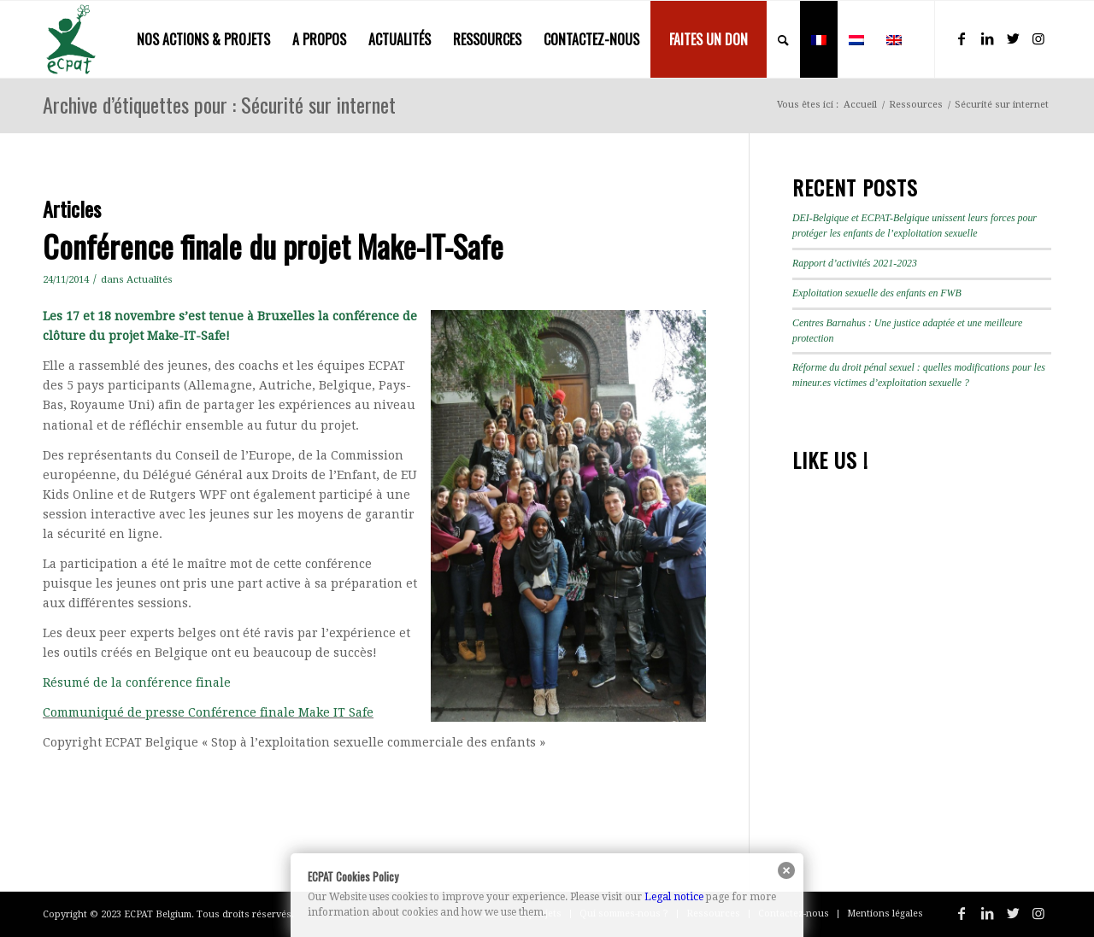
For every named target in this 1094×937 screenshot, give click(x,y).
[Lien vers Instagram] (1038, 38)
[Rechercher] (783, 39)
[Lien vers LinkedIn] (987, 38)
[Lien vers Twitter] (1013, 38)
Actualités (149, 279)
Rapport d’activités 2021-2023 (854, 263)
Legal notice (673, 897)
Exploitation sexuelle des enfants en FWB (877, 293)
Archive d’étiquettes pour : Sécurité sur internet (219, 104)
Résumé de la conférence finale (137, 682)
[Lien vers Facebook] (961, 38)
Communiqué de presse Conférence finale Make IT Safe (208, 712)
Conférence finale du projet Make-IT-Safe (273, 245)
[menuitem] (203, 39)
